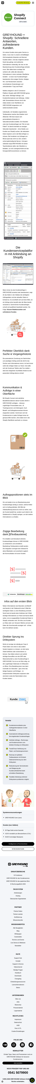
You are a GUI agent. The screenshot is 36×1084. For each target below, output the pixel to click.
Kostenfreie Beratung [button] (23, 2)
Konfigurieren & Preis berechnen (18, 844)
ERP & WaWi (22, 21)
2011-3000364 (29, 594)
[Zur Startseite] (2, 2)
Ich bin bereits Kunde (18, 849)
